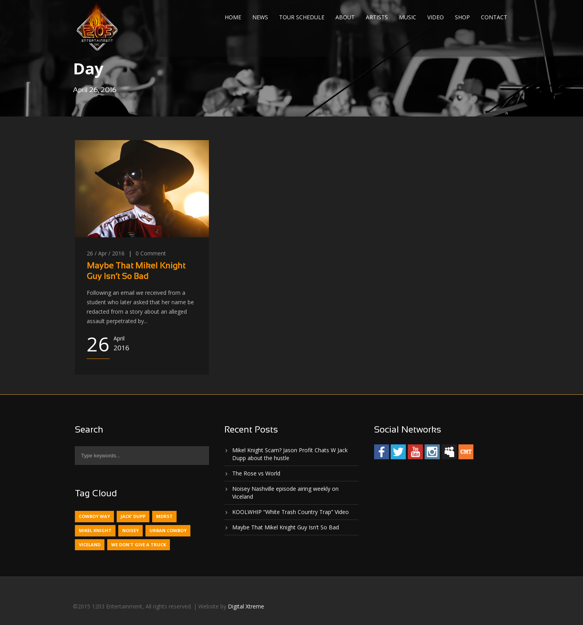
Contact (494, 17)
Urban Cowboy (167, 530)
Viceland (90, 544)
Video (435, 17)
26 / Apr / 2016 (106, 253)
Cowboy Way (94, 516)
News (260, 17)
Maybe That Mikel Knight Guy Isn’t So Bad (285, 527)
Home (233, 17)
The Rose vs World (256, 473)
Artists (377, 17)
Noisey (130, 530)
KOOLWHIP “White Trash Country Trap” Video (290, 512)
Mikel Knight (95, 530)
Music (407, 17)
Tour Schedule (301, 17)
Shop (462, 17)
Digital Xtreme (246, 606)
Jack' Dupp (133, 516)
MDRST (164, 516)
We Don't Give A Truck (138, 544)
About (345, 17)
